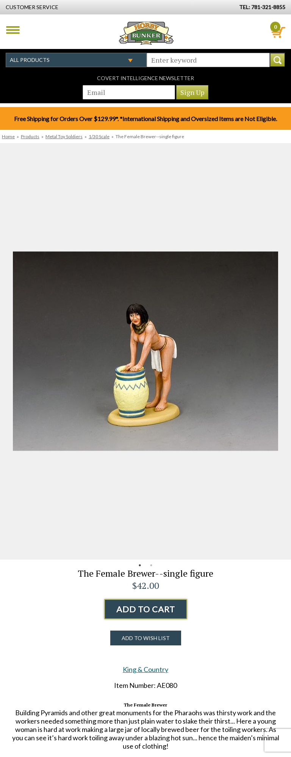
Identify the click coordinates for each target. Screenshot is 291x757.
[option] (145, 351)
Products (30, 136)
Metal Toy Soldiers (64, 136)
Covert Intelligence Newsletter (145, 78)
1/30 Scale (99, 136)
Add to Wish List (146, 638)
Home (8, 136)
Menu (13, 30)
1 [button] (140, 565)
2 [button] (151, 565)
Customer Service (32, 7)
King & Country (145, 669)
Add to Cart (145, 609)
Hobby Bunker (146, 33)
